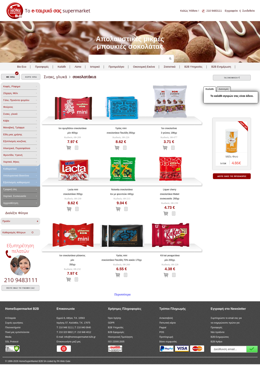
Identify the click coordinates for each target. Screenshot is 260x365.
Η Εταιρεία (10, 318)
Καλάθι (62, 66)
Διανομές (224, 89)
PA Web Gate (63, 361)
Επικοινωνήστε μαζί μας (69, 341)
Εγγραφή (252, 349)
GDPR (111, 322)
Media (8, 337)
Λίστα (78, 66)
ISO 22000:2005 (116, 341)
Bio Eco (21, 66)
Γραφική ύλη (10, 189)
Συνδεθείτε (248, 10)
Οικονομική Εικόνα (144, 66)
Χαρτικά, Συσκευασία (14, 196)
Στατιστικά (169, 66)
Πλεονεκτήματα (13, 327)
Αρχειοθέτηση (10, 203)
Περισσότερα (122, 294)
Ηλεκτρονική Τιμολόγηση (120, 337)
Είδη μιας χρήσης (12, 134)
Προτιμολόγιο (116, 66)
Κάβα (6, 120)
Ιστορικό (95, 66)
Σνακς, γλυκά (10, 113)
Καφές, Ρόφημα (11, 86)
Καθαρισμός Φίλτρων (17, 232)
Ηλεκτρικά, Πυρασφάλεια (16, 148)
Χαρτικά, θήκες (11, 161)
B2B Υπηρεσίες (115, 327)
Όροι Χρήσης (114, 318)
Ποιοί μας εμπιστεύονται (17, 332)
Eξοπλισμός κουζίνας (14, 141)
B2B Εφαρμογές (116, 332)
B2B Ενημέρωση (221, 66)
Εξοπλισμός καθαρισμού (16, 182)
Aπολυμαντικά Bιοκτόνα (16, 175)
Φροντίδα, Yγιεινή (12, 155)
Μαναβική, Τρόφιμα (13, 127)
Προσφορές (42, 66)
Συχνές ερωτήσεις (14, 322)
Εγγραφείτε (231, 10)
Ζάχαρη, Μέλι (10, 93)
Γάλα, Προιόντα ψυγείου (16, 100)
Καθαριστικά (10, 168)
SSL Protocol (11, 341)
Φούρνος (8, 107)
